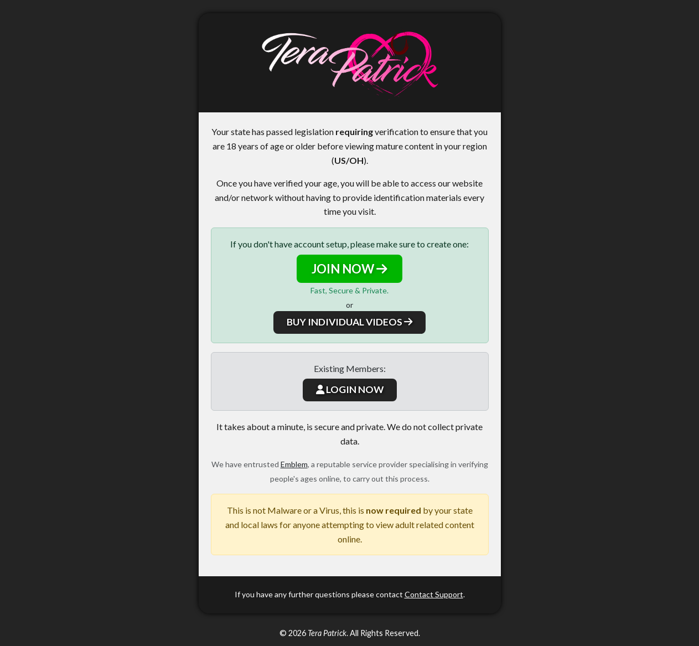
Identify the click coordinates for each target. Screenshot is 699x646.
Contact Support (434, 594)
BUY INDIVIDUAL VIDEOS (349, 322)
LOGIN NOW (350, 389)
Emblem (294, 464)
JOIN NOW (349, 268)
